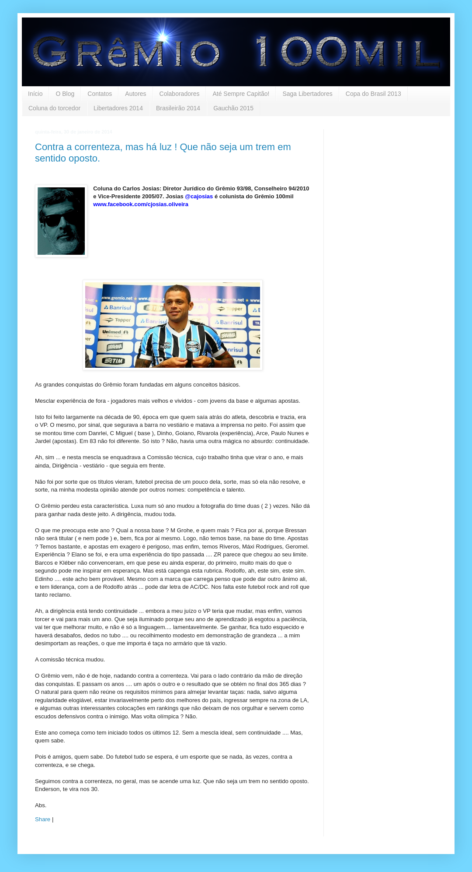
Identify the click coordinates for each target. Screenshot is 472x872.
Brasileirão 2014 (178, 108)
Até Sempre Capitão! (240, 93)
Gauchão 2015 (233, 108)
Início (35, 93)
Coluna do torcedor (54, 108)
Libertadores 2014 (118, 108)
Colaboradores (180, 93)
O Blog (65, 93)
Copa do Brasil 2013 (373, 93)
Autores (135, 93)
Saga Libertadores (307, 93)
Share (42, 819)
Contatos (99, 93)
